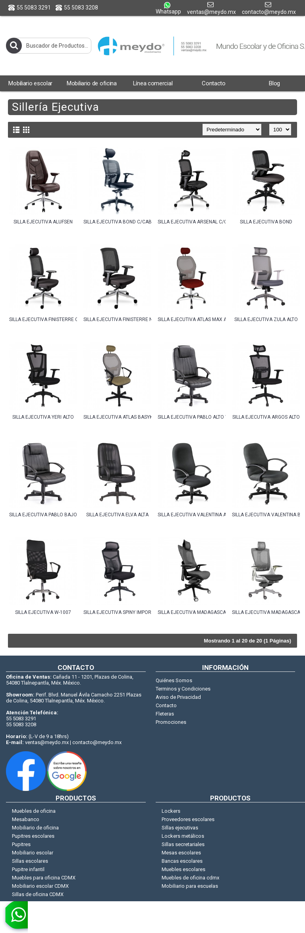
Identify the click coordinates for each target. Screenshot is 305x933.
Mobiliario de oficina (35, 828)
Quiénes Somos (174, 680)
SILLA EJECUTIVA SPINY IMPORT (117, 612)
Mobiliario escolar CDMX (40, 886)
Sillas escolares (30, 861)
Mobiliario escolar (32, 853)
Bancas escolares (182, 861)
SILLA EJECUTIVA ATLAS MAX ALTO (192, 319)
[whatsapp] (14, 917)
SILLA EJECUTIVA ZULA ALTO (266, 319)
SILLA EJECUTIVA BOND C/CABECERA (117, 222)
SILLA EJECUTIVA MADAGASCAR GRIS (266, 612)
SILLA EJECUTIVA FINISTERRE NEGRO (117, 319)
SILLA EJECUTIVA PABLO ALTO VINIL (192, 417)
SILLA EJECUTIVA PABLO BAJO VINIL (43, 514)
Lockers (171, 811)
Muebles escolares (183, 869)
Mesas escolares (181, 853)
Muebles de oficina (34, 811)
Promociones (171, 722)
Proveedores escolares (188, 819)
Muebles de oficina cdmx (190, 878)
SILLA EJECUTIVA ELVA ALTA (117, 514)
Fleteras (165, 714)
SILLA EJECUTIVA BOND (266, 222)
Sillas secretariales (183, 844)
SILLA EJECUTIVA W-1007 (43, 612)
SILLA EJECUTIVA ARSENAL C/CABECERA (192, 222)
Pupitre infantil (28, 869)
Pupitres (21, 844)
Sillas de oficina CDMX (38, 894)
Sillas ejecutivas (180, 828)
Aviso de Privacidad (178, 697)
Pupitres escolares (33, 836)
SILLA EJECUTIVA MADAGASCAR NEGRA (192, 612)
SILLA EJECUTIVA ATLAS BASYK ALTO (117, 417)
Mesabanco (25, 819)
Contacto (166, 705)
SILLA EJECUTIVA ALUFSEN (43, 222)
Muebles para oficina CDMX (43, 878)
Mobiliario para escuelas (190, 886)
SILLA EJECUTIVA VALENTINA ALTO (192, 514)
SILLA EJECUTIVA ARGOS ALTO (266, 417)
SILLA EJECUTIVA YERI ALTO (43, 417)
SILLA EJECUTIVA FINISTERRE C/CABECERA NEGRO (43, 319)
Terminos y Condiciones (183, 689)
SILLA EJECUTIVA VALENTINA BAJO (266, 514)
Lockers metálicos (183, 836)
